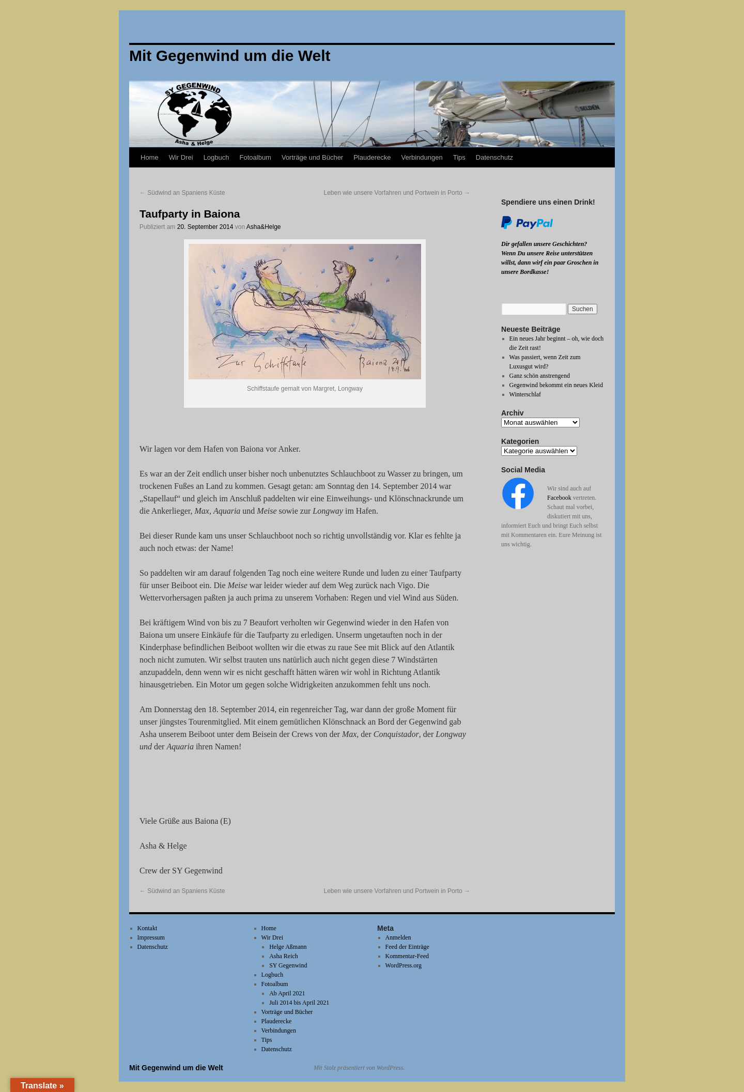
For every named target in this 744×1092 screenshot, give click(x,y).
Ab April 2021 (287, 993)
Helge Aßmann (287, 946)
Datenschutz (494, 157)
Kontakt (147, 928)
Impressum (151, 937)
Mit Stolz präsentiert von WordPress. (359, 1067)
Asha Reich (283, 956)
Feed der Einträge (407, 946)
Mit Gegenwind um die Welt (176, 1068)
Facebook (559, 497)
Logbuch (216, 157)
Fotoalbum (255, 157)
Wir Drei (181, 157)
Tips (459, 157)
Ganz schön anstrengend (539, 375)
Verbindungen (421, 157)
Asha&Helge (263, 226)
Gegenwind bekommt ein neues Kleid (556, 385)
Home (150, 157)
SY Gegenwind (288, 965)
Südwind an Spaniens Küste (182, 192)
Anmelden (398, 937)
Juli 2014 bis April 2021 (299, 1002)
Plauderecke (372, 157)
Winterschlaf (525, 394)
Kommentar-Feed (407, 956)
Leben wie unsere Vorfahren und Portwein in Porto (396, 192)
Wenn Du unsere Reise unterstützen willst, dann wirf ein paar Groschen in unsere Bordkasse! (549, 262)
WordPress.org (403, 965)
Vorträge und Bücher (312, 157)
